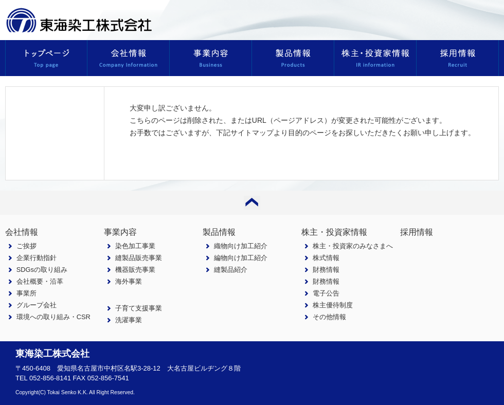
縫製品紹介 (230, 269)
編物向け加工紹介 (240, 258)
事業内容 (120, 232)
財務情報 (326, 269)
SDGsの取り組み (41, 269)
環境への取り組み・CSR (53, 317)
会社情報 (21, 232)
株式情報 (326, 258)
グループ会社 (36, 305)
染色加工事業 (135, 246)
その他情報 (329, 317)
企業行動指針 (36, 258)
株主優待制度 (333, 305)
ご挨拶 (26, 246)
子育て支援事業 (138, 308)
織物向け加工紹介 (240, 246)
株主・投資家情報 (334, 232)
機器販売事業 (135, 269)
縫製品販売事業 (138, 258)
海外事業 (128, 281)
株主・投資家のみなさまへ (353, 246)
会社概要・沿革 (39, 281)
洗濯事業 (128, 320)
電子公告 (326, 293)
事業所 (26, 293)
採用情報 (416, 232)
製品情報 (219, 232)
